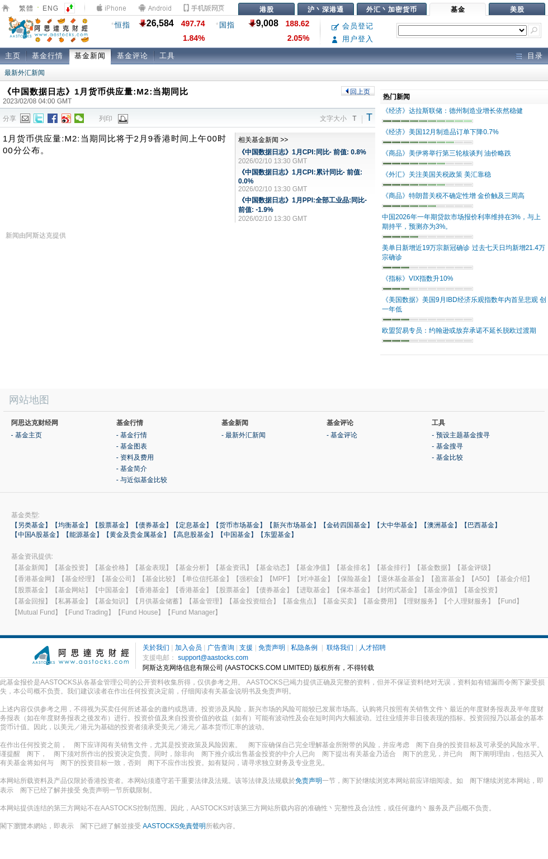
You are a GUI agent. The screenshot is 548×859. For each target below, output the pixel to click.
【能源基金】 (83, 535)
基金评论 (132, 55)
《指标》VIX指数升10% (417, 278)
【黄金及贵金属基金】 (136, 535)
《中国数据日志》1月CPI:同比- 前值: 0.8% (302, 152)
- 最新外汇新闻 (243, 435)
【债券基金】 (152, 525)
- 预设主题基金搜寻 (460, 435)
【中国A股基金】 (37, 535)
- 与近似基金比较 (141, 480)
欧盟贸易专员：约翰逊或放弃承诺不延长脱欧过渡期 (459, 330)
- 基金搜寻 (447, 446)
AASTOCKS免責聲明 (174, 826)
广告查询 (220, 648)
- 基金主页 (26, 435)
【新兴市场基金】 (293, 525)
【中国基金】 (237, 535)
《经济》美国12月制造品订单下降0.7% (440, 132)
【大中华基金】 (397, 525)
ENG (50, 8)
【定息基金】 (192, 525)
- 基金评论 (342, 435)
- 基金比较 (447, 457)
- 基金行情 (131, 435)
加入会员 (188, 648)
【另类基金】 (31, 525)
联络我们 (340, 648)
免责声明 (271, 648)
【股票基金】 (112, 525)
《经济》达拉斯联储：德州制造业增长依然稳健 (452, 111)
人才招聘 (372, 648)
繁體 (26, 8)
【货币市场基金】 (239, 525)
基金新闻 (90, 55)
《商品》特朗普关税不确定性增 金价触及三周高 (453, 196)
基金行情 (47, 55)
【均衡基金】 (71, 525)
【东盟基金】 (277, 535)
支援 (246, 648)
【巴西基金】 (481, 525)
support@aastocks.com (213, 658)
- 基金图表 (131, 446)
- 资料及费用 (135, 457)
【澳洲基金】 (441, 525)
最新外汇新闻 (24, 73)
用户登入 (353, 39)
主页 (13, 55)
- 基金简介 (131, 469)
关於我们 (156, 648)
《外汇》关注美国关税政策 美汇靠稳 (436, 174)
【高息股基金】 (193, 535)
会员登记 (353, 26)
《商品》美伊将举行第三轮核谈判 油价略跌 (446, 153)
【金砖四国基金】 (347, 525)
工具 (167, 55)
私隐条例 (304, 648)
